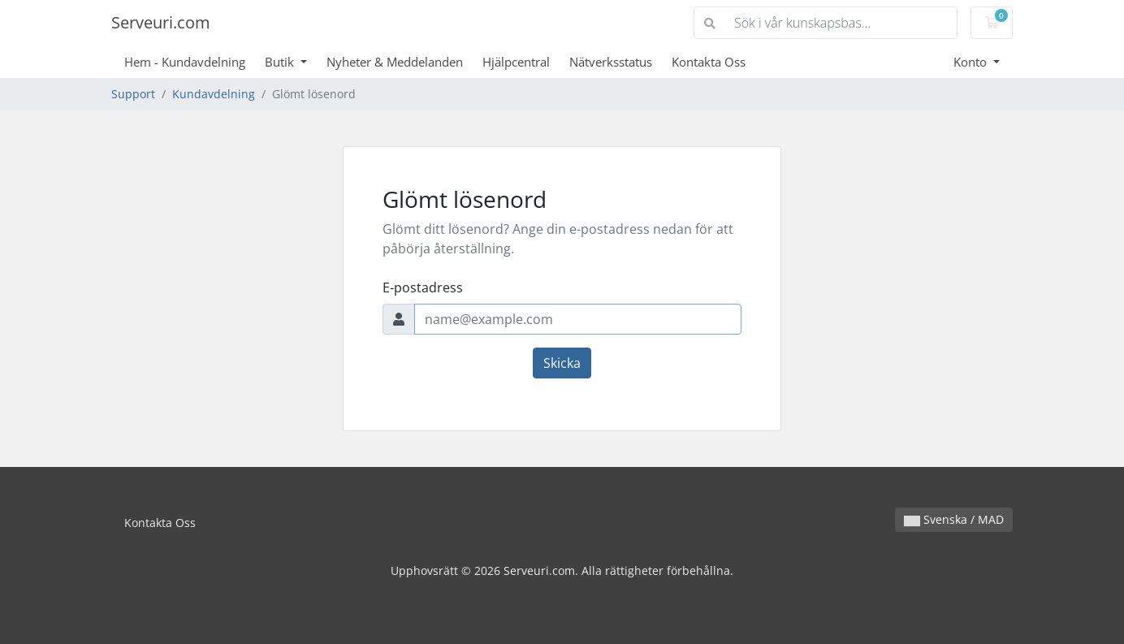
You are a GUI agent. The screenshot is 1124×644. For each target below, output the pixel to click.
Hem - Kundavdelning (184, 62)
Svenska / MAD (954, 519)
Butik (281, 62)
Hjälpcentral (516, 62)
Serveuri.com (160, 22)
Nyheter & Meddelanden (394, 62)
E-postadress (423, 287)
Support (133, 94)
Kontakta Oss (709, 62)
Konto (971, 62)
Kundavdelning (213, 94)
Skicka (562, 363)
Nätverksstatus (610, 62)
